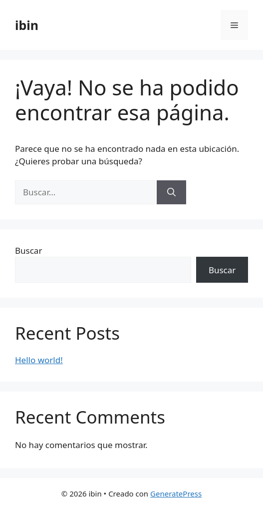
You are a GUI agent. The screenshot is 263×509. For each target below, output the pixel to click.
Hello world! (39, 360)
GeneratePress (176, 494)
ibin (26, 24)
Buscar (28, 250)
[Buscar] (171, 192)
